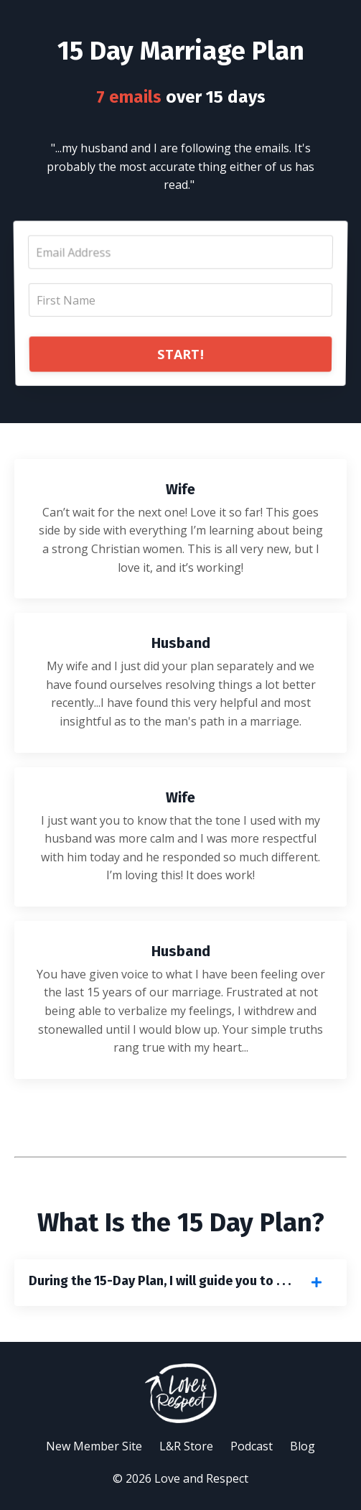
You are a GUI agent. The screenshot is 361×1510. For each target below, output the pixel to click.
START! (180, 352)
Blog (302, 1446)
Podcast (251, 1446)
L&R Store (186, 1446)
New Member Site (94, 1446)
